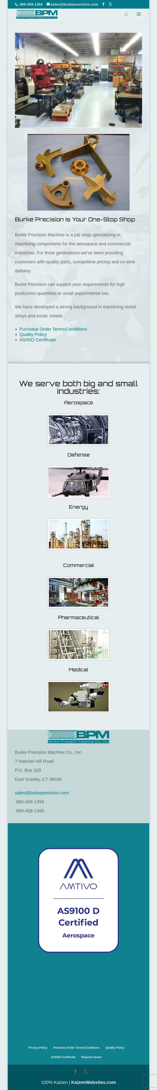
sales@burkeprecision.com (42, 792)
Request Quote (91, 1057)
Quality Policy (33, 334)
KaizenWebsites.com (93, 1082)
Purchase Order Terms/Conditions (53, 329)
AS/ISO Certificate (37, 339)
